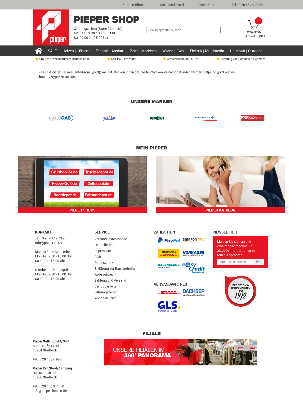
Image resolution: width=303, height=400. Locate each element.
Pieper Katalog (220, 210)
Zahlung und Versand (110, 280)
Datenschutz (103, 262)
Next (259, 119)
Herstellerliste (104, 245)
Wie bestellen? (105, 298)
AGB (97, 256)
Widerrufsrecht (105, 274)
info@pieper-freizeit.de (52, 242)
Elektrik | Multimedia (207, 51)
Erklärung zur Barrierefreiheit (116, 268)
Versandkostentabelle (110, 239)
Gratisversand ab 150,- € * (181, 59)
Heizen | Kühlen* (76, 51)
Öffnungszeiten (105, 292)
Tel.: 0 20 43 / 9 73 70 (247, 4)
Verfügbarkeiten (106, 286)
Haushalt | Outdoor (246, 51)
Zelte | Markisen (143, 51)
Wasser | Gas (173, 51)
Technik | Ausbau (110, 51)
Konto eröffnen (133, 4)
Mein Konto (207, 4)
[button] (216, 30)
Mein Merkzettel (172, 4)
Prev (43, 119)
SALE (52, 51)
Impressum (102, 250)
